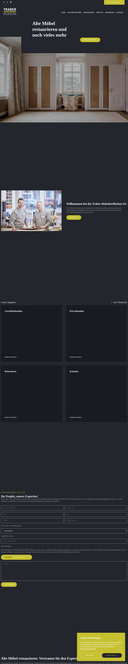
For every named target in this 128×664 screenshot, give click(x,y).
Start (51, 12)
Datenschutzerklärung (88, 649)
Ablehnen (90, 655)
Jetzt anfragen (113, 2)
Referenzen (106, 12)
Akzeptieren (111, 655)
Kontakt (119, 12)
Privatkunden (81, 12)
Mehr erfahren (89, 40)
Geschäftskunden (64, 12)
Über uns (94, 12)
